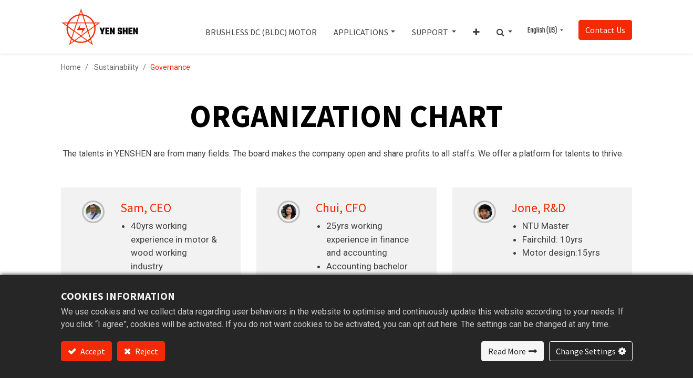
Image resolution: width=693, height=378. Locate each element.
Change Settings (586, 351)
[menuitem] (261, 26)
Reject (145, 351)
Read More (507, 351)
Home (71, 67)
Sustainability (116, 67)
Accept (92, 351)
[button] (476, 26)
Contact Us (605, 30)
